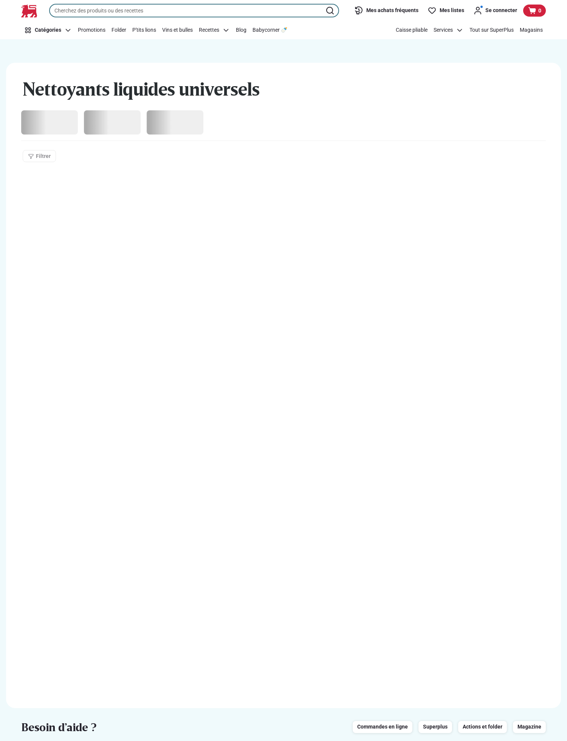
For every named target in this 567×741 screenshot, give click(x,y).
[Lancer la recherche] (330, 11)
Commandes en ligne (382, 727)
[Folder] (118, 30)
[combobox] (194, 11)
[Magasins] (531, 30)
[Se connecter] (495, 10)
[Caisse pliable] (412, 30)
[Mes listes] (445, 10)
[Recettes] (214, 30)
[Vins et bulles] (177, 30)
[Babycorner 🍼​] (269, 30)
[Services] (448, 30)
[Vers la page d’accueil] (29, 11)
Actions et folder (482, 727)
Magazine (529, 727)
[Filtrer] (39, 156)
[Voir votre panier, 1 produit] (534, 11)
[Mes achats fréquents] (386, 10)
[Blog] (241, 30)
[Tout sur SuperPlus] (491, 30)
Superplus (435, 727)
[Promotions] (91, 30)
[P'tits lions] (144, 30)
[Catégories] (48, 30)
